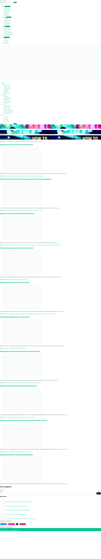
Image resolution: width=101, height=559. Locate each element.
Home (3, 4)
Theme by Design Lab (14, 530)
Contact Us (6, 40)
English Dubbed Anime (8, 34)
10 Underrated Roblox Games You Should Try (15, 317)
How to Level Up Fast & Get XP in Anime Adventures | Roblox (13, 138)
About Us (6, 38)
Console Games (23, 245)
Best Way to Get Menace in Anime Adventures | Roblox (12, 133)
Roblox (41, 141)
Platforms (4, 17)
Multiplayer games (29, 141)
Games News (6, 12)
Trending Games (7, 7)
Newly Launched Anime (8, 32)
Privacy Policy (6, 43)
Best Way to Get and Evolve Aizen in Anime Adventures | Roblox (14, 128)
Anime (3, 26)
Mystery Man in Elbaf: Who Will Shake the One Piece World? (20, 351)
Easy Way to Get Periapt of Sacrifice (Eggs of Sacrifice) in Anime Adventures (25, 179)
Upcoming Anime (7, 35)
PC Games (6, 18)
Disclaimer (6, 41)
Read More (64, 173)
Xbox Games (6, 21)
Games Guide (22, 141)
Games (3, 6)
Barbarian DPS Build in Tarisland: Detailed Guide (16, 455)
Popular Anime (7, 29)
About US (2, 521)
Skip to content (3, 0)
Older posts (2, 489)
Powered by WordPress (4, 530)
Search (1, 491)
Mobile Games (7, 24)
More (3, 37)
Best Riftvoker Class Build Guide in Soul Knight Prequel (18, 386)
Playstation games (7, 20)
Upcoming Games (7, 10)
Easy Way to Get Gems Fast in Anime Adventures (16, 144)
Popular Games (7, 9)
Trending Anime (7, 31)
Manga (24, 348)
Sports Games (7, 15)
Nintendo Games (7, 23)
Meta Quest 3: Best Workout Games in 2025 (14, 282)
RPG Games (6, 14)
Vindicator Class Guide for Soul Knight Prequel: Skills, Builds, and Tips (23, 420)
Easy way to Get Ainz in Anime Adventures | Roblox (17, 213)
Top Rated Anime (7, 28)
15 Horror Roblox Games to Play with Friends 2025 (16, 248)
